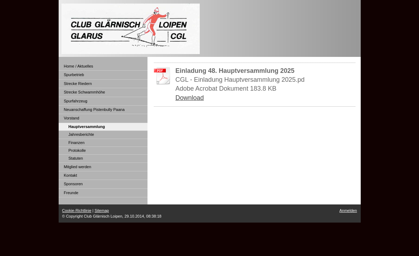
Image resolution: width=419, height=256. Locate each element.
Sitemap (102, 210)
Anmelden (348, 210)
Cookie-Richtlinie (77, 210)
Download (190, 97)
